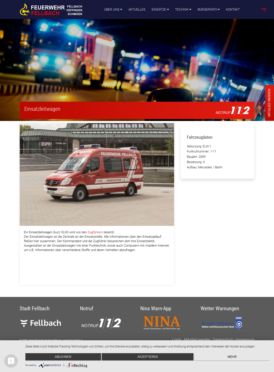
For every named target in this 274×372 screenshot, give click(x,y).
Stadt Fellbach (35, 309)
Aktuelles (136, 9)
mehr (233, 357)
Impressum (245, 339)
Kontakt (233, 9)
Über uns (111, 9)
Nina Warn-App (155, 309)
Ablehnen (62, 357)
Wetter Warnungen (220, 309)
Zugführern (95, 232)
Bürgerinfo (207, 9)
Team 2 (78, 340)
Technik (182, 9)
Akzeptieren (147, 357)
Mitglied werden (197, 339)
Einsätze (159, 9)
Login (176, 339)
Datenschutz (223, 339)
